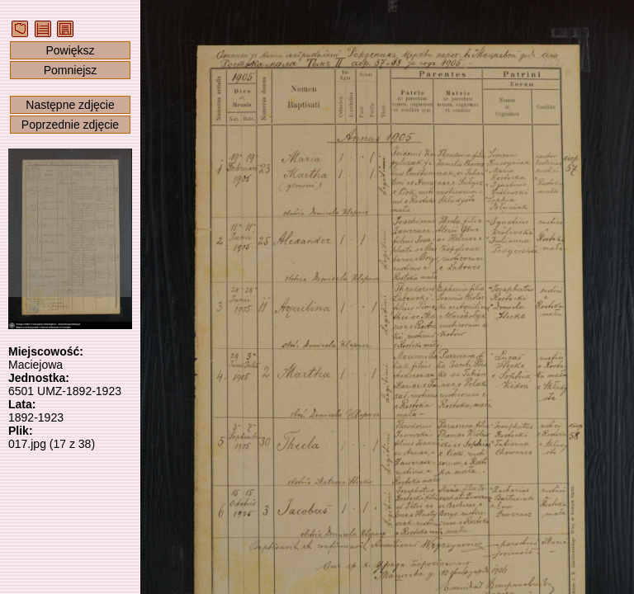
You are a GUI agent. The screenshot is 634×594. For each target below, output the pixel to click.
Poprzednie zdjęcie (70, 124)
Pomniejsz (70, 70)
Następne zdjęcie (70, 104)
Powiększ (69, 50)
